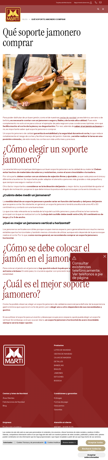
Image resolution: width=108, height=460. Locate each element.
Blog (5, 406)
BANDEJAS (59, 365)
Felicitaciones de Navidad (14, 402)
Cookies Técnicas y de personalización (30, 442)
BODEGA (58, 380)
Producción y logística (12, 427)
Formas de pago (61, 402)
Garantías (58, 409)
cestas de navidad (68, 117)
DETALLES (58, 361)
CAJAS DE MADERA (62, 357)
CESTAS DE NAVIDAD (63, 354)
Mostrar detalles (69, 442)
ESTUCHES (58, 377)
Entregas (58, 398)
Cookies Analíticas (53, 442)
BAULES (57, 369)
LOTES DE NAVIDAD (62, 350)
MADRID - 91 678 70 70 (63, 427)
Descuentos (59, 406)
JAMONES (58, 373)
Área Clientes (8, 398)
